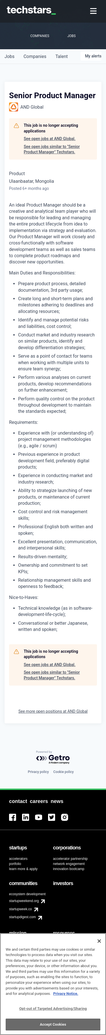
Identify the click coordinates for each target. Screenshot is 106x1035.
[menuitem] (94, 11)
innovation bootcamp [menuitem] (69, 869)
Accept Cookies (53, 1027)
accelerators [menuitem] (18, 859)
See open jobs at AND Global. (49, 138)
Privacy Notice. (65, 997)
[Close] (99, 944)
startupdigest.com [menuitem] (22, 917)
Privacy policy (38, 772)
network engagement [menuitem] (69, 864)
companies (34, 56)
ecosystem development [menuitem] (27, 894)
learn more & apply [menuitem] (23, 869)
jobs (9, 56)
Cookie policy (63, 772)
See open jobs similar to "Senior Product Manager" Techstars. (52, 149)
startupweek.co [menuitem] (20, 909)
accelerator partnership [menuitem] (70, 859)
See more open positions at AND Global (53, 711)
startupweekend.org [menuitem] (24, 901)
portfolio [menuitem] (15, 864)
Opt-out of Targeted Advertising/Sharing (53, 1011)
